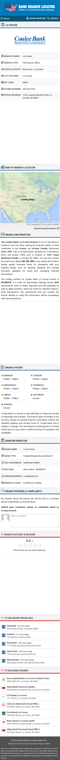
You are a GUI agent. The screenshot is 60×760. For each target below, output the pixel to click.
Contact (47, 744)
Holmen (11, 634)
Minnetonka (13, 660)
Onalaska (11, 626)
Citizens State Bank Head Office (23, 704)
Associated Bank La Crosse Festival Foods (28, 678)
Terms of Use (27, 744)
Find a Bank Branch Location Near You (30, 740)
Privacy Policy (38, 744)
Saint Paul (12, 651)
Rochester (12, 643)
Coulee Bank (29, 449)
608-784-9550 (29, 89)
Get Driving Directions (45, 228)
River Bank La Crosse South (21, 721)
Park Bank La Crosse (17, 712)
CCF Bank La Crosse (17, 695)
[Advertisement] (30, 132)
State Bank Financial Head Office (23, 729)
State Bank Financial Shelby (21, 687)
